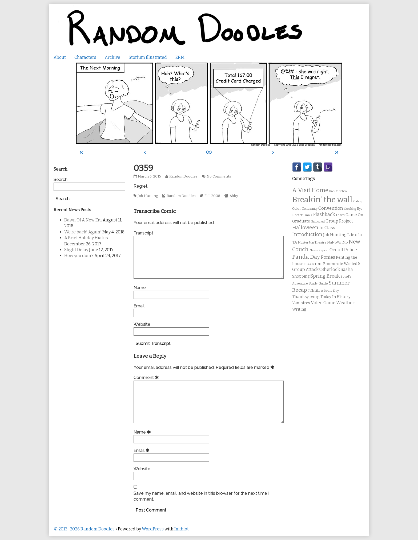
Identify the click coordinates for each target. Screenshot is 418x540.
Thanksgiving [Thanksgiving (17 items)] (306, 296)
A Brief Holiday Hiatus (86, 237)
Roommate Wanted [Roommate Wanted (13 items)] (340, 264)
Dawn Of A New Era (83, 219)
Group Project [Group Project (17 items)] (339, 221)
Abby (234, 196)
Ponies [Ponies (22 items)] (328, 257)
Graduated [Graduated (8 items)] (318, 221)
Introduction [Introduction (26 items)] (307, 234)
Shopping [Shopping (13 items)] (301, 276)
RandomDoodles (183, 176)
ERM (179, 57)
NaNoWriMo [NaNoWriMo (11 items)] (337, 242)
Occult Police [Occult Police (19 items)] (343, 249)
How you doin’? (79, 255)
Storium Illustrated (148, 57)
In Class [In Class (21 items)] (327, 227)
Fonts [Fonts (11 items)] (340, 215)
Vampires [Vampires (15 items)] (301, 302)
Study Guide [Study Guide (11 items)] (318, 283)
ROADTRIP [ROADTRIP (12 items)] (313, 264)
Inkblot (181, 528)
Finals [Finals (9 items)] (307, 215)
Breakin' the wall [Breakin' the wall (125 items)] (322, 199)
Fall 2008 (212, 196)
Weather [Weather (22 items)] (345, 303)
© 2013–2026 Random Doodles (84, 528)
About (60, 57)
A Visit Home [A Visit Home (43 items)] (310, 190)
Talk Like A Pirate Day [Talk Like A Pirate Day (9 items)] (323, 290)
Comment (147, 377)
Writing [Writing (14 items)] (299, 309)
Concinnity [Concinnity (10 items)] (309, 209)
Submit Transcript (153, 343)
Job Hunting (148, 196)
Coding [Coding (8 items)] (357, 201)
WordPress (153, 528)
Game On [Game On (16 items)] (354, 214)
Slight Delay (76, 249)
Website (142, 324)
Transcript (143, 233)
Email (139, 305)
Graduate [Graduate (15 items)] (301, 221)
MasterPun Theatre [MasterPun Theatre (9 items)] (312, 242)
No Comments (219, 176)
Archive (112, 57)
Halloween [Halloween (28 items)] (305, 227)
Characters (85, 57)
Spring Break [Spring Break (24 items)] (325, 276)
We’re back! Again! (83, 231)
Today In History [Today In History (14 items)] (335, 297)
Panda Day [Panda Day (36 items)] (306, 257)
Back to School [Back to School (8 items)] (338, 191)
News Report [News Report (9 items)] (319, 250)
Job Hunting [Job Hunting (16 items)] (335, 234)
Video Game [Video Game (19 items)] (323, 302)
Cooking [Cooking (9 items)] (350, 209)
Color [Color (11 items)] (296, 209)
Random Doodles (181, 196)
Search (60, 179)
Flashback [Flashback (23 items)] (324, 214)
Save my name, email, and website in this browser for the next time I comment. (201, 496)
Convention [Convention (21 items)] (330, 208)
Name (140, 287)
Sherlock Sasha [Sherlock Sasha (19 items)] (337, 269)
